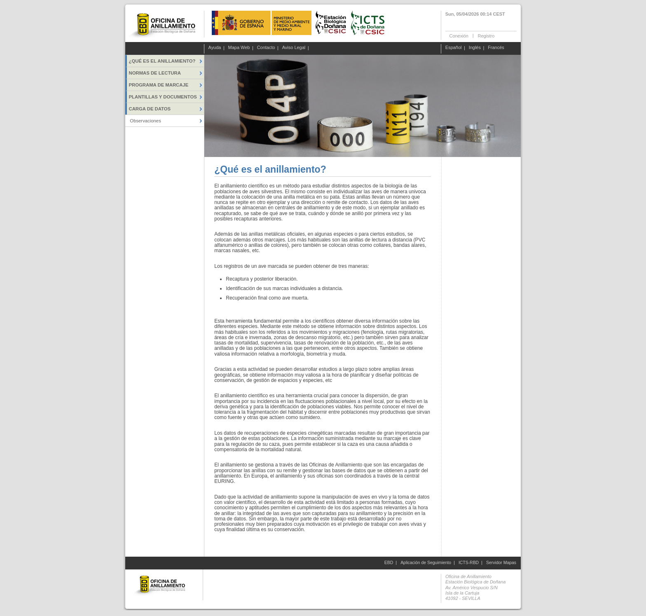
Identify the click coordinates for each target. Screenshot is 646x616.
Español (453, 47)
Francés (496, 47)
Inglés (475, 47)
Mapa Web (239, 47)
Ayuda (214, 47)
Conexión (458, 35)
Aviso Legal (294, 47)
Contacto (266, 47)
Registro (485, 35)
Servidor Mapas (501, 562)
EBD (388, 562)
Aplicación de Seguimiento (425, 562)
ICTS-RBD (469, 562)
